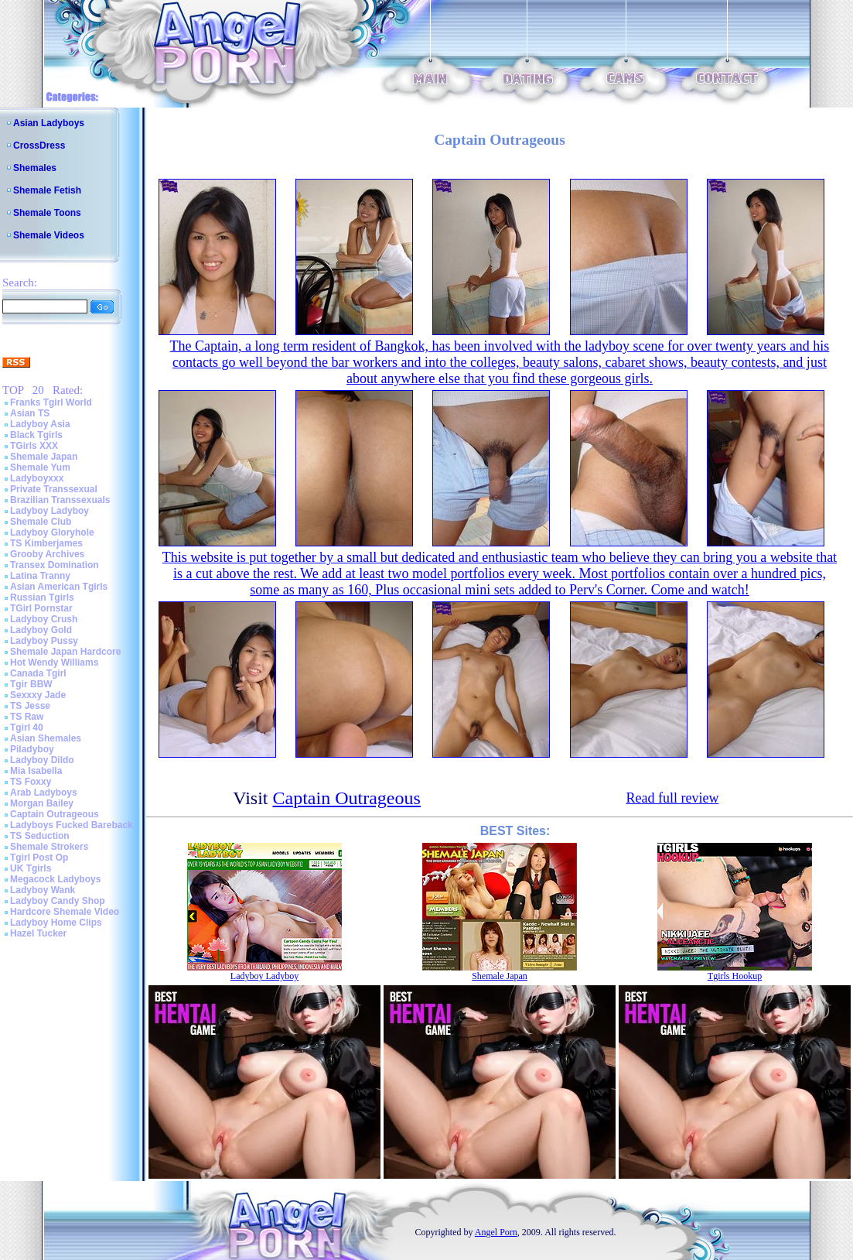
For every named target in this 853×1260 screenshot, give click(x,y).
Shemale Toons (47, 212)
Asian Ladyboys (48, 123)
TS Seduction (40, 835)
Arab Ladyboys (43, 792)
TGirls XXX (34, 445)
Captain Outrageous (54, 814)
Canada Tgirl (38, 673)
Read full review (672, 798)
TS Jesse (30, 705)
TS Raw (26, 716)
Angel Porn (496, 1232)
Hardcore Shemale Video (64, 911)
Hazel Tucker (38, 933)
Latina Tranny (40, 575)
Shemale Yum (40, 467)
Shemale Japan (43, 456)
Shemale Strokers (49, 846)
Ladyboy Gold (41, 630)
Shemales (34, 168)
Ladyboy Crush (43, 619)
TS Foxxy (30, 781)
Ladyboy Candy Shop (57, 900)
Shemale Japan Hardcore (65, 651)
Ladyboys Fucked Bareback (71, 825)
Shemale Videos (48, 235)
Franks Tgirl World (51, 402)
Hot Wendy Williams (54, 662)
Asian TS (29, 413)
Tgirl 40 (26, 727)
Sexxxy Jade (38, 695)
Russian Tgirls (42, 597)
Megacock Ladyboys (55, 879)
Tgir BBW (31, 684)
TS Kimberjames (46, 543)
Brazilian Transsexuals (60, 500)
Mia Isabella (36, 770)
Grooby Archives (47, 554)
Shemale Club (40, 521)
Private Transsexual (53, 489)
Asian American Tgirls (58, 586)
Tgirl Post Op (39, 857)
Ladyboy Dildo (42, 760)
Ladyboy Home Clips (56, 922)
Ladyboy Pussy (44, 640)
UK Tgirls (30, 868)
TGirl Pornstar (41, 608)
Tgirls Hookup (735, 976)
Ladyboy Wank (42, 890)
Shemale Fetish (47, 190)
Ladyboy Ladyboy (49, 510)
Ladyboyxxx (36, 478)
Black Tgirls (36, 435)
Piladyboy (32, 749)
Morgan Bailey (41, 803)
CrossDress (39, 145)
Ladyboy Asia (40, 424)
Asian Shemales (45, 738)
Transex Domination (54, 565)
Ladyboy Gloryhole (52, 532)
